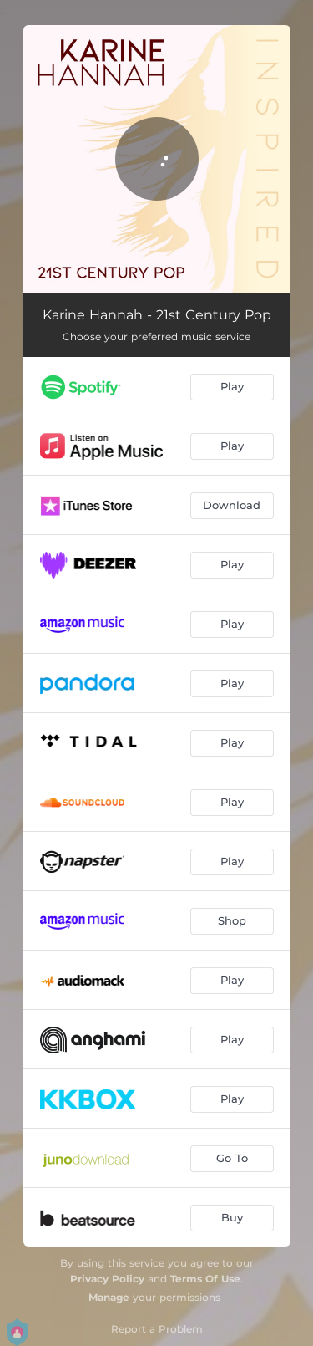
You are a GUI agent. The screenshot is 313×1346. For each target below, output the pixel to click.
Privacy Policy (107, 1278)
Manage (108, 1297)
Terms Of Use (205, 1278)
